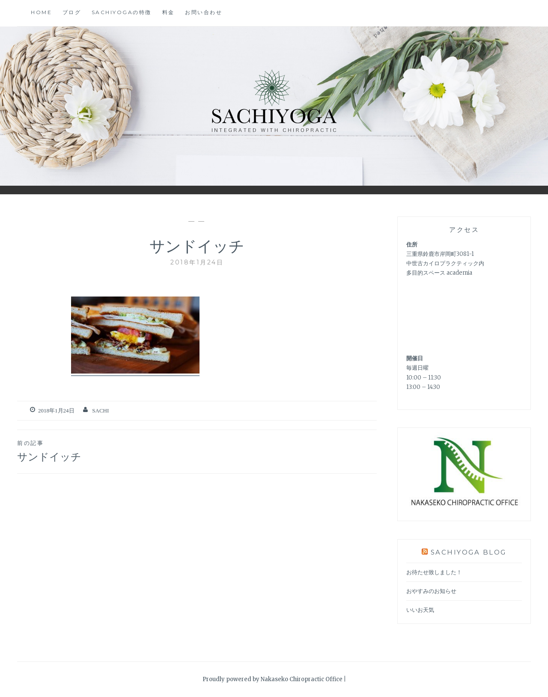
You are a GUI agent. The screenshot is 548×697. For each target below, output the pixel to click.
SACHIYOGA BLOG (468, 552)
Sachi (100, 410)
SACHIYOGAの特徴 (122, 12)
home (41, 12)
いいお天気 (420, 610)
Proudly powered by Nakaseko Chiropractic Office (272, 679)
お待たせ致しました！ (434, 572)
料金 (168, 12)
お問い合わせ (203, 12)
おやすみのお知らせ (431, 591)
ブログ (72, 12)
